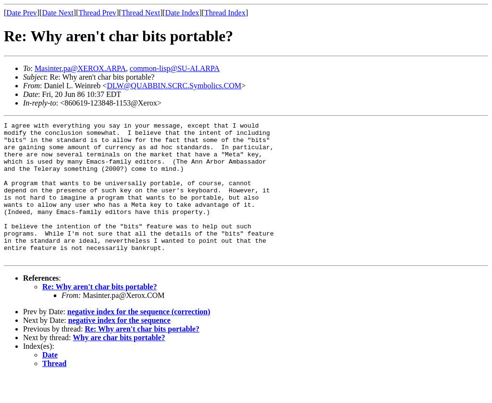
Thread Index (225, 13)
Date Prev (21, 13)
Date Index (182, 13)
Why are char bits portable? (119, 365)
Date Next (58, 13)
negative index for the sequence (119, 348)
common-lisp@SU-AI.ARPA (175, 68)
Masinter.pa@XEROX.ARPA (80, 68)
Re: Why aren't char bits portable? (99, 314)
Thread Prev (97, 13)
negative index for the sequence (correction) (138, 339)
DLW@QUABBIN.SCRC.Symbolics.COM (174, 86)
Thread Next (141, 13)
